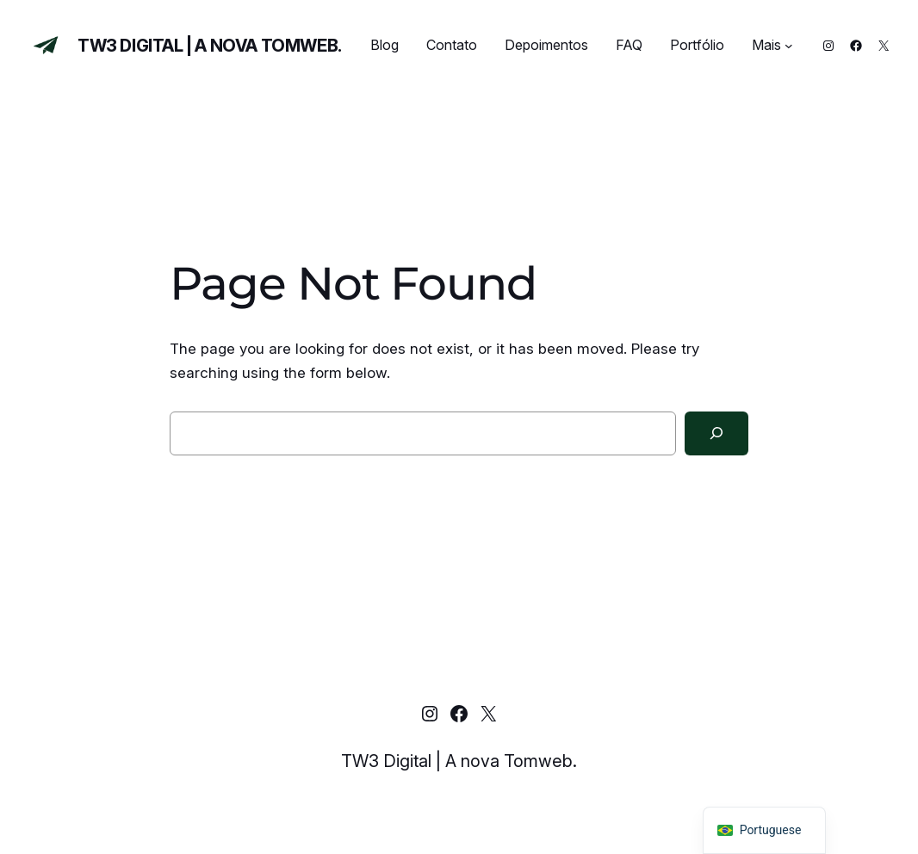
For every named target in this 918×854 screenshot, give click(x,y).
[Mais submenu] (789, 45)
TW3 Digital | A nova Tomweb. (210, 45)
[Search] (716, 433)
